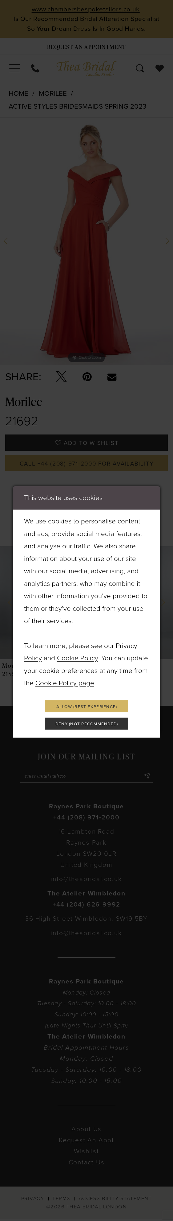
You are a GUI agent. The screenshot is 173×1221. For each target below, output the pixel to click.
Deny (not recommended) (87, 724)
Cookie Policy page (64, 682)
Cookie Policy (77, 657)
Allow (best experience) (86, 706)
